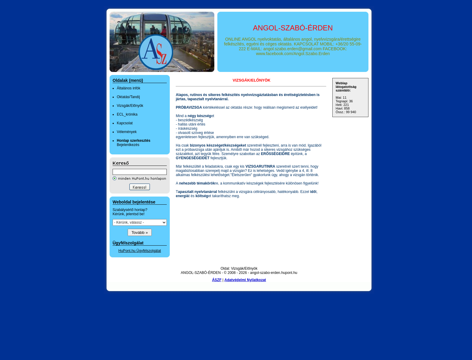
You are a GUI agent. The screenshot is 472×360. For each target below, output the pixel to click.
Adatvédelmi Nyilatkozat (245, 280)
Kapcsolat (125, 123)
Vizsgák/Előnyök (130, 106)
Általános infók (128, 88)
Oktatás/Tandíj (128, 97)
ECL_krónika (127, 114)
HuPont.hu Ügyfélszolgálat (139, 251)
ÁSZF (216, 280)
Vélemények (127, 132)
